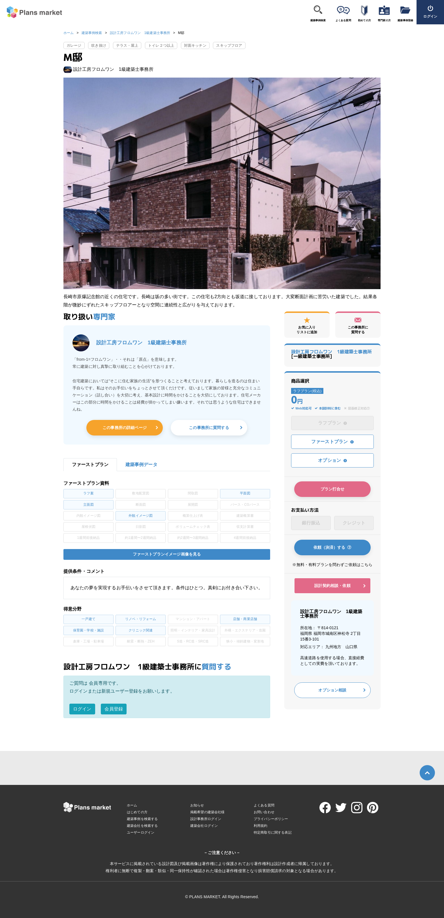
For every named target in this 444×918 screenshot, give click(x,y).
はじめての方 (137, 812)
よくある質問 (343, 20)
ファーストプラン (332, 441)
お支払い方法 (305, 510)
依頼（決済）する (332, 547)
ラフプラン (332, 422)
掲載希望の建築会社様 (207, 812)
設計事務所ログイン (205, 819)
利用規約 (261, 826)
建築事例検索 (318, 20)
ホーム (68, 33)
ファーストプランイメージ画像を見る (167, 554)
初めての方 (364, 20)
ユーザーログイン (140, 832)
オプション (332, 460)
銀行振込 (311, 522)
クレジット (354, 522)
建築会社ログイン (204, 826)
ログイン (82, 708)
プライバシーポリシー (271, 819)
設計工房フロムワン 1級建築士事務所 (140, 33)
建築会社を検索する (142, 826)
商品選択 (300, 381)
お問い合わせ (264, 812)
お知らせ (197, 805)
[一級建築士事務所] (331, 353)
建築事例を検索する (142, 819)
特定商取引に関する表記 (273, 832)
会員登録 (113, 708)
